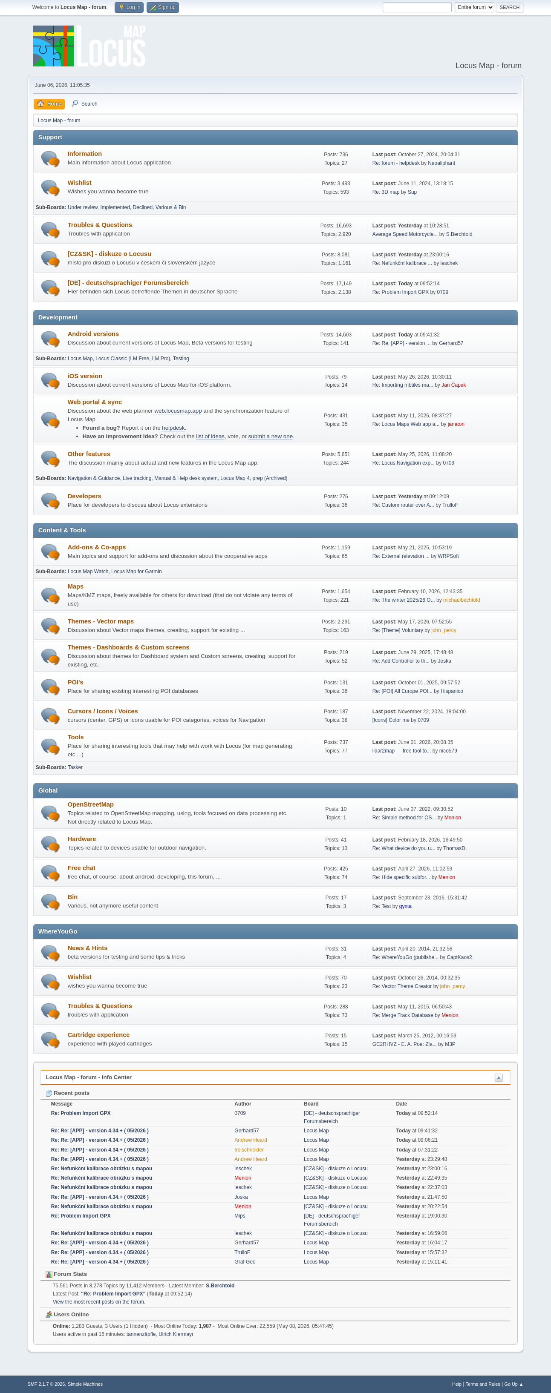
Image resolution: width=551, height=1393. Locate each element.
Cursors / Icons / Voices (103, 711)
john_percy (443, 630)
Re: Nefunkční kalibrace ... (402, 263)
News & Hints (88, 948)
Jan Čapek (453, 385)
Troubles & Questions (100, 224)
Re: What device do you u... (403, 848)
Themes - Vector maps (101, 621)
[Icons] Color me (391, 720)
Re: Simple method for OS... (404, 818)
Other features (89, 454)
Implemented (115, 207)
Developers (84, 496)
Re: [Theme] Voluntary (397, 630)
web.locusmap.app (178, 411)
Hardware (82, 839)
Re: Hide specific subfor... (401, 877)
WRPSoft (448, 556)
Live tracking (137, 478)
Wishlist (80, 182)
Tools (76, 737)
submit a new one (270, 436)
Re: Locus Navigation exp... (403, 463)
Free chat (81, 868)
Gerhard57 (451, 343)
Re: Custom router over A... (403, 505)
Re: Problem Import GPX (400, 292)
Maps (76, 586)
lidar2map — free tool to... (401, 751)
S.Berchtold (459, 234)
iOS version (85, 376)
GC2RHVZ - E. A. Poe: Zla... (404, 1044)
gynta (405, 906)
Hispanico (452, 691)
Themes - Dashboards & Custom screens (129, 647)
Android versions (93, 333)
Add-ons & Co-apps (97, 547)
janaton (456, 424)
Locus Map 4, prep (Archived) (253, 478)
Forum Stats (66, 1274)
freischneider (249, 1150)
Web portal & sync (95, 402)
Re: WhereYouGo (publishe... (405, 957)
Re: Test (381, 906)
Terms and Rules (483, 1384)
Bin (73, 896)
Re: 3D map (386, 192)
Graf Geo (244, 1262)
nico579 (448, 751)
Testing (181, 359)
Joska (444, 661)
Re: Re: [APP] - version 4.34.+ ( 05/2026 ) (100, 1131)
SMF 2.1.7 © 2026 (46, 1384)
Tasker (75, 767)
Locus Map (80, 359)
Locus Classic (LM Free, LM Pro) (132, 359)
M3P (450, 1044)
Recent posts (67, 1093)
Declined (143, 207)
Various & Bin (171, 207)
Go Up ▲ (514, 1384)
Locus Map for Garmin (136, 571)
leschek (449, 263)
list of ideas (210, 436)
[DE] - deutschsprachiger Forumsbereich (128, 282)
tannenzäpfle (141, 1334)
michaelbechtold (461, 600)
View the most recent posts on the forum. (99, 1302)
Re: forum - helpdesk (396, 163)
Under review (83, 207)
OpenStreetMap (91, 804)
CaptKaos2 (459, 957)
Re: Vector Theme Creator (402, 986)
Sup (412, 192)
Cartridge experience (99, 1034)
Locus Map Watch (88, 571)
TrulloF (450, 505)
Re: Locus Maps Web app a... (406, 424)
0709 (443, 292)
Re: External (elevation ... (401, 556)
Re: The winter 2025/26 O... (403, 600)
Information (85, 153)
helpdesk (173, 428)
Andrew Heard (250, 1140)
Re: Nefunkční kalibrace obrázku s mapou (102, 1169)
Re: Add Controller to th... (401, 661)
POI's (76, 682)
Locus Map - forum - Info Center (89, 1077)
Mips (239, 1216)
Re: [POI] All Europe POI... (402, 691)
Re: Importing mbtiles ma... (402, 385)
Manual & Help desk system (186, 478)
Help (457, 1384)
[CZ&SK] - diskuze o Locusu (109, 253)
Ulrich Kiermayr (176, 1334)
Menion (452, 818)
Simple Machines (85, 1384)
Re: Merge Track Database (402, 1015)
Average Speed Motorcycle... (405, 234)
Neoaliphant (441, 163)
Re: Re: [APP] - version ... (401, 343)
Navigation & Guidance (94, 478)
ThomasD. (455, 848)
